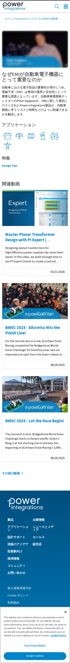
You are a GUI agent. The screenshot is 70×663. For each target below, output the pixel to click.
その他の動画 (12, 473)
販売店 (37, 544)
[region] (35, 635)
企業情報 (39, 520)
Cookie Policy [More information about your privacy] (58, 635)
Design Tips (9, 166)
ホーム (9, 19)
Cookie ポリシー (18, 595)
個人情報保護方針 (19, 588)
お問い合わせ (16, 573)
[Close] (65, 612)
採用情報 (13, 559)
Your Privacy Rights (35, 645)
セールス (39, 537)
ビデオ (33, 19)
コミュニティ (16, 566)
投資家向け (14, 551)
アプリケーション (17, 528)
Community (21, 19)
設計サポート (16, 537)
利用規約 (13, 603)
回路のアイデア (17, 544)
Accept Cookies (35, 656)
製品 (10, 520)
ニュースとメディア (43, 528)
